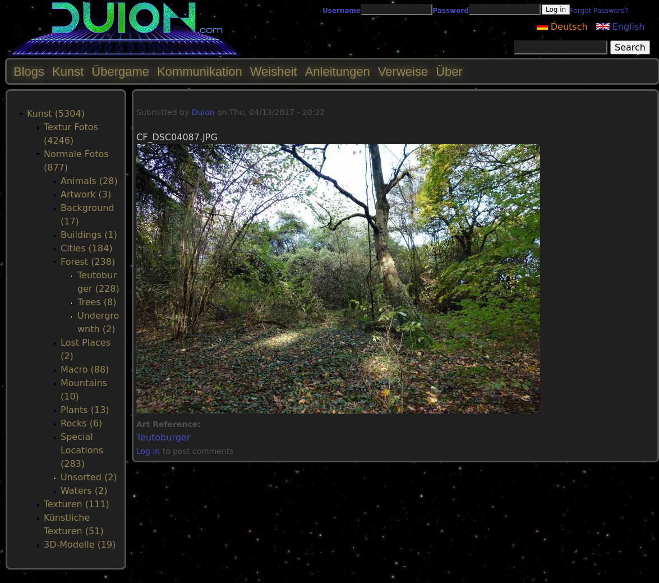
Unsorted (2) (89, 477)
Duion (203, 112)
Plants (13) (85, 410)
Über (449, 72)
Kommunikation (199, 72)
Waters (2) (84, 490)
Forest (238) (88, 261)
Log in (148, 451)
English (620, 26)
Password (450, 11)
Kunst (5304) (56, 113)
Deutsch (562, 26)
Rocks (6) (81, 423)
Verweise (403, 72)
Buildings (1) (89, 234)
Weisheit (273, 72)
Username (341, 11)
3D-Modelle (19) (80, 544)
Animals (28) (89, 181)
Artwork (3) (86, 194)
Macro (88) (85, 369)
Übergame (120, 72)
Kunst (68, 72)
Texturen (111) (76, 504)
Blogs (28, 72)
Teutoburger (163, 437)
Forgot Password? (599, 11)
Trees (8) (96, 302)
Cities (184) (87, 248)
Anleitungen (337, 72)
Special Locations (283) (82, 450)
